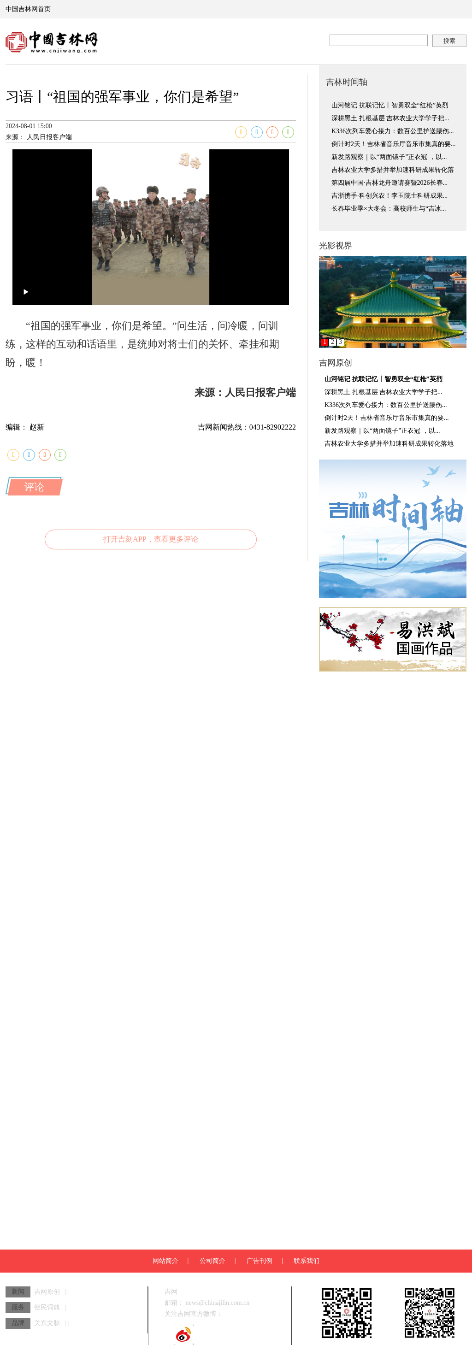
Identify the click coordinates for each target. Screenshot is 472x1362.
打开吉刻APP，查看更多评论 (150, 662)
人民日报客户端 (89, 172)
